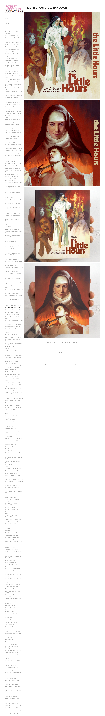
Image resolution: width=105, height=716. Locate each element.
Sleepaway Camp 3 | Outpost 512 (13, 441)
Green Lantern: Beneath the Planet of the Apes (14, 595)
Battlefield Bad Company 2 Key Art (14, 710)
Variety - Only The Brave (11, 554)
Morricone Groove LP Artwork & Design (13, 512)
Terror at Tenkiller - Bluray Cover (13, 168)
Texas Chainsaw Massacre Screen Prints (13, 541)
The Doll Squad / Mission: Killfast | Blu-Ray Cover (13, 262)
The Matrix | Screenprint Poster (13, 403)
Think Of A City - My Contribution (13, 670)
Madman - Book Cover (10, 69)
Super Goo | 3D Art (10, 426)
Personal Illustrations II (11, 644)
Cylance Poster (9, 603)
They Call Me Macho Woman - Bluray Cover (12, 65)
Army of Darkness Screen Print (13, 519)
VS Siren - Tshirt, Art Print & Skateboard (12, 125)
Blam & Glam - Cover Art (11, 138)
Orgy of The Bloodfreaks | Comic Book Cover (13, 208)
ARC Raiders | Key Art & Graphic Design (13, 331)
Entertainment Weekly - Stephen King (13, 571)
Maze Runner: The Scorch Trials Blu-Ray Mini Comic (13, 634)
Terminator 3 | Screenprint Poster (13, 438)
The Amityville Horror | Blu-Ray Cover (13, 282)
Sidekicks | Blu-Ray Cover (11, 249)
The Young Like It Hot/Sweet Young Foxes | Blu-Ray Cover (14, 290)
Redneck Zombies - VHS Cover (13, 111)
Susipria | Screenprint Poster (12, 405)
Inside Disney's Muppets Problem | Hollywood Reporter (14, 393)
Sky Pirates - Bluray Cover (11, 60)
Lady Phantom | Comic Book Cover (14, 479)
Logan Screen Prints (10, 560)
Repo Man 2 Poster (10, 605)
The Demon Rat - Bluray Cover (13, 163)
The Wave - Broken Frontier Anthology (12, 647)
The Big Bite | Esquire (10, 507)
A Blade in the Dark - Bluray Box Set (13, 171)
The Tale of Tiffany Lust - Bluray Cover (13, 145)
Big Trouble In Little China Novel (13, 598)
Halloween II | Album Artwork (12, 422)
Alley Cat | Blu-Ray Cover (11, 361)
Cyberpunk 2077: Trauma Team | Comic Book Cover (13, 418)
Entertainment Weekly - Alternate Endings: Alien (13, 575)
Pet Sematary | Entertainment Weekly (12, 500)
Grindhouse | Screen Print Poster (13, 468)
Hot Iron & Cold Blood (10, 211)
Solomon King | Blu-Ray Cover (12, 251)
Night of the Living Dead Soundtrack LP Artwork (11, 516)
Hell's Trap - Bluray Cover (11, 63)
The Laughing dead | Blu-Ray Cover (12, 340)
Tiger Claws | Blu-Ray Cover (12, 335)
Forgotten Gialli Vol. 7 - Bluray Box (13, 56)
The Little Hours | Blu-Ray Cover (13, 307)
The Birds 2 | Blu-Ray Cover (12, 293)
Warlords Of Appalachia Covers (13, 620)
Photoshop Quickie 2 (10, 678)
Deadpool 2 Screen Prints (11, 521)
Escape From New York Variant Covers (13, 657)
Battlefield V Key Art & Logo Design (12, 681)
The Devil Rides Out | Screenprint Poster (13, 343)
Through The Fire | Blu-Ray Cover (13, 355)
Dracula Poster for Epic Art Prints (13, 661)
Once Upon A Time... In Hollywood (14, 398)
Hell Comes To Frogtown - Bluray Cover (13, 183)
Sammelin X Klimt (9, 611)
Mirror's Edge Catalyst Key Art (12, 698)
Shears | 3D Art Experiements (12, 374)
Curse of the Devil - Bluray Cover (13, 42)
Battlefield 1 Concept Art (11, 696)
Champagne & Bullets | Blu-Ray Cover (13, 358)
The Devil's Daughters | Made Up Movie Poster (13, 458)
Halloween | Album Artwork (12, 424)
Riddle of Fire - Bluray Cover (12, 79)
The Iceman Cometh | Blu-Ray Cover (12, 279)
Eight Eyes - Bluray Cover (11, 71)
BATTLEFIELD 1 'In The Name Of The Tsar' (13, 687)
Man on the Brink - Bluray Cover (13, 102)
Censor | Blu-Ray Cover (11, 350)
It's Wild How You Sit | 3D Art (12, 382)
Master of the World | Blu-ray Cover (14, 326)
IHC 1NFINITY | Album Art (11, 227)
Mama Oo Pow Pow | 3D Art (12, 369)
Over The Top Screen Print (12, 547)
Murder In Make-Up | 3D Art (12, 329)
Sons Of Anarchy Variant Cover (13, 655)
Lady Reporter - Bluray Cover (12, 82)
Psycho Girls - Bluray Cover (12, 166)
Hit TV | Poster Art (9, 624)
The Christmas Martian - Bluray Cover (13, 116)
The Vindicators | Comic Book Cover (12, 204)
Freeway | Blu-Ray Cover (11, 257)
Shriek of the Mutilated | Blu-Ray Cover (13, 300)
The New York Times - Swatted (13, 650)
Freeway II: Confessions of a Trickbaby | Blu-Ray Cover (12, 254)
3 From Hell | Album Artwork (12, 485)
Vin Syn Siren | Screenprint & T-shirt (13, 241)
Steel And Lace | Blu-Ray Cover (13, 337)
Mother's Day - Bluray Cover (12, 119)
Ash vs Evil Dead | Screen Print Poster (13, 465)
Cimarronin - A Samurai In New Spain (13, 672)
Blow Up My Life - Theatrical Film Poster (13, 200)
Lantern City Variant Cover (11, 652)
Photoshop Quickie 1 (10, 676)
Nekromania (8, 530)
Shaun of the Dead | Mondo (12, 473)
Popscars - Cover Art (10, 161)
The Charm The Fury (10, 601)
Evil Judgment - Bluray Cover (12, 136)
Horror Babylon (9, 639)
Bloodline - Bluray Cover (11, 58)
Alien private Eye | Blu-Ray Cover (13, 310)
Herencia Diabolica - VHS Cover (13, 100)
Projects (7, 30)
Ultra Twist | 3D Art (10, 410)
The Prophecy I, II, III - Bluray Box (13, 109)
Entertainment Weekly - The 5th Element (13, 579)
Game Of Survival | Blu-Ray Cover (13, 305)
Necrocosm (8, 528)
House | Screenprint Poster (12, 629)
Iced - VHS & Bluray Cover (12, 35)
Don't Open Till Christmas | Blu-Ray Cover (14, 268)
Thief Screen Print (9, 545)
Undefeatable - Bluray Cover (12, 190)
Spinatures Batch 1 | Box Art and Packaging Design (13, 389)
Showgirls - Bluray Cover (11, 174)
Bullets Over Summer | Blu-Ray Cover (13, 216)
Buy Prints (8, 21)
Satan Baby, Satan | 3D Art (11, 428)
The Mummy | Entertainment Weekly (12, 447)
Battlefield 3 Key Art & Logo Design (14, 705)
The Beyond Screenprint (11, 509)
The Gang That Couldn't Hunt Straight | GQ (12, 504)
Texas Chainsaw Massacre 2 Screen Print (12, 608)
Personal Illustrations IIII (11, 416)
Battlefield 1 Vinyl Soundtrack (12, 584)
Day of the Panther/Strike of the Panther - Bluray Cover (13, 133)
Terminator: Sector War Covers (13, 526)
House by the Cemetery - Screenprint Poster (11, 141)
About (7, 18)
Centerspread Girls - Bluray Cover (13, 148)
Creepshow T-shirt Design (11, 549)
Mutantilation (8, 637)
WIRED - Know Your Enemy (12, 586)
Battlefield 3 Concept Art (11, 708)
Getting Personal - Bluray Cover (13, 150)
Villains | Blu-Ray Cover (11, 265)
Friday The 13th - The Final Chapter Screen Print (14, 565)
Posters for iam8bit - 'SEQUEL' (12, 667)
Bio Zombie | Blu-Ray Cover (12, 229)
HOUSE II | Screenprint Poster (12, 631)
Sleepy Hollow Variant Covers (12, 665)
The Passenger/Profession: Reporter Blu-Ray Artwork (12, 538)
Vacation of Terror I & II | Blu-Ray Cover (13, 220)
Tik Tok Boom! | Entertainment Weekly (12, 347)
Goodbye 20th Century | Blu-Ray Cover (13, 223)
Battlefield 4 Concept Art (11, 703)
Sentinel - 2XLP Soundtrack (12, 176)
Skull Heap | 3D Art (10, 372)
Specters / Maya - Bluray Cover (13, 97)
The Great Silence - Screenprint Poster (13, 156)
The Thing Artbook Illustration (12, 568)
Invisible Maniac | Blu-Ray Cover (13, 273)
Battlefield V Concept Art (11, 684)
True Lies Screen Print (10, 524)
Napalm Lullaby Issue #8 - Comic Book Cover (13, 32)
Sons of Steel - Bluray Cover (12, 107)
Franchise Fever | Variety (11, 376)
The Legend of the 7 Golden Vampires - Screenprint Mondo (13, 193)
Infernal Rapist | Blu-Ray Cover (13, 259)
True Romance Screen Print (12, 562)
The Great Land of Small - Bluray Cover (13, 88)
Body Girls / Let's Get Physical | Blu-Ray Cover (13, 235)
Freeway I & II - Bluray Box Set (13, 104)
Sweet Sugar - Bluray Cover (12, 73)
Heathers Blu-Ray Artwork (11, 535)
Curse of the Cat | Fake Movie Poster (12, 412)
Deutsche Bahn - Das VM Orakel (13, 552)
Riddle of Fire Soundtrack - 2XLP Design (13, 76)
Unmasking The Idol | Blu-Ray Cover (12, 286)
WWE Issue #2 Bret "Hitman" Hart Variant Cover (13, 616)
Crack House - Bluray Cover (12, 40)
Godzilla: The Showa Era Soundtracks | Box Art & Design (13, 364)
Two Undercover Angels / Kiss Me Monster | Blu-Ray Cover (13, 296)
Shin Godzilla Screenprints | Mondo (14, 455)
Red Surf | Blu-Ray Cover (11, 303)
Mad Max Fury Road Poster (12, 622)
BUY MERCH (8, 23)
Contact (7, 26)
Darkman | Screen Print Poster (13, 471)
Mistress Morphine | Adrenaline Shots (13, 461)
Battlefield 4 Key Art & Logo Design (14, 701)
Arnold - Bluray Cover (10, 128)
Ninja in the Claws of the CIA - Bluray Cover (12, 187)
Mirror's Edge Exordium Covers (13, 626)
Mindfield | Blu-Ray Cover (11, 271)
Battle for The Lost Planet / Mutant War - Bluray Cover (13, 179)
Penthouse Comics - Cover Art (13, 113)
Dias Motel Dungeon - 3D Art (12, 49)
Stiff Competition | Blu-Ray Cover (13, 312)
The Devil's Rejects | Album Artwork (12, 488)
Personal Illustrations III (11, 614)
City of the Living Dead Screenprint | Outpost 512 (14, 435)
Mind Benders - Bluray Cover (12, 54)
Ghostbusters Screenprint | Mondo (14, 453)
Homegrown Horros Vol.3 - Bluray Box (13, 92)
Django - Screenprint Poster (12, 47)
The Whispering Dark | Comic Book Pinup (14, 482)
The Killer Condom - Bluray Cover (13, 153)
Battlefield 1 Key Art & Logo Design (14, 694)
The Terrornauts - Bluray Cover (13, 38)
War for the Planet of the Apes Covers (13, 591)
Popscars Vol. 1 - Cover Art (12, 159)
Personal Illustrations (10, 642)
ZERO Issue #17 (9, 663)
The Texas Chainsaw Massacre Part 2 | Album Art (14, 321)
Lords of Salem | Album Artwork (13, 367)
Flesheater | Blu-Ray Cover (12, 314)
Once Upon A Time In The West (13, 213)
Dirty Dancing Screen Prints (12, 533)
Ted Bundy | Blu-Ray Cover (12, 239)
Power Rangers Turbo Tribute (12, 589)
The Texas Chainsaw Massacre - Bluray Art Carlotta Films (13, 196)
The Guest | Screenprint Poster (13, 407)
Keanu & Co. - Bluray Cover (12, 44)
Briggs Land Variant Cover (11, 582)
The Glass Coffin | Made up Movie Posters (13, 431)
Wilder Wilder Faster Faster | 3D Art (13, 385)
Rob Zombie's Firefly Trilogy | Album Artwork (12, 245)
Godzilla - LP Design (10, 51)
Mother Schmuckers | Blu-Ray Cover (12, 317)
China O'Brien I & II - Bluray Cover (13, 95)
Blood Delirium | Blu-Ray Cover (13, 276)
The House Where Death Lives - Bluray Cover (13, 84)
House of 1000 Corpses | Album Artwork (13, 492)
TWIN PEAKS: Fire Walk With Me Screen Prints (13, 557)
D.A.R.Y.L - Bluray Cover (11, 122)
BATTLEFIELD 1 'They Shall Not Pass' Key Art (13, 691)
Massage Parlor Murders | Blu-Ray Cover (13, 232)
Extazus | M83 (8, 450)
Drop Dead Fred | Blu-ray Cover (13, 324)
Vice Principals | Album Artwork (13, 495)
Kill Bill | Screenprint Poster (12, 396)
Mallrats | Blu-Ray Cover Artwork (13, 400)
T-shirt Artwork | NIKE (10, 497)
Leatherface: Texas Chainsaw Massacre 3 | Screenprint (12, 443)
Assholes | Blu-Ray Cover (11, 353)
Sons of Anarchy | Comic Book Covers (13, 476)
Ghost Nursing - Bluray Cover (12, 130)
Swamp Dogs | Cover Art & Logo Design (13, 379)
